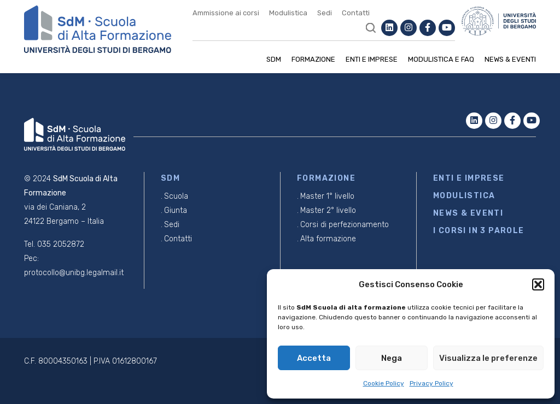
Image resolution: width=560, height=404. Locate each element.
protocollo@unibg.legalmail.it (74, 272)
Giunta (175, 210)
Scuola (176, 196)
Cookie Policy (383, 383)
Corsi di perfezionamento (344, 224)
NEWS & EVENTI (468, 213)
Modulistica (288, 13)
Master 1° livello (327, 196)
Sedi (324, 13)
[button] (538, 284)
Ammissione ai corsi (225, 13)
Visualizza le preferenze (488, 358)
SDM (273, 59)
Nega (391, 358)
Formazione (313, 59)
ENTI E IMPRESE (469, 178)
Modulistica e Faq (441, 59)
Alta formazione (328, 238)
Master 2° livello (328, 210)
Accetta (314, 358)
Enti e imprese (372, 59)
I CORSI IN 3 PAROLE (478, 230)
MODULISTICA (464, 195)
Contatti (356, 13)
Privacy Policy (431, 383)
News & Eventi (510, 59)
